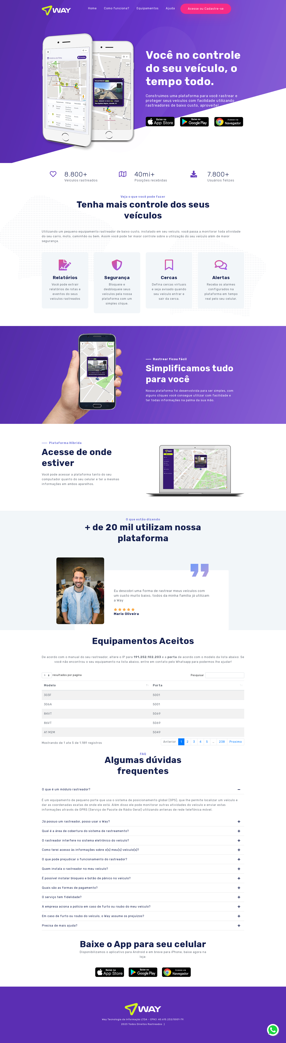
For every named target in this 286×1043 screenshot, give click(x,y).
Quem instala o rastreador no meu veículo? (75, 869)
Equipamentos (148, 8)
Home (92, 8)
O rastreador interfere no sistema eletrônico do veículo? (85, 840)
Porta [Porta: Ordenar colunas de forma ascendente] (158, 685)
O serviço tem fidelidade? (62, 897)
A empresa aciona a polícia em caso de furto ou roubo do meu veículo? (96, 906)
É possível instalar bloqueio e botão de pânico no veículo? (86, 878)
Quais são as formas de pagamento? (70, 887)
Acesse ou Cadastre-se (206, 8)
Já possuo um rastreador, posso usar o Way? (76, 821)
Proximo (235, 741)
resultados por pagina (62, 675)
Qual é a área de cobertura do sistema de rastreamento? (85, 831)
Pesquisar (217, 675)
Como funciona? (116, 8)
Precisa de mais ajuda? (60, 925)
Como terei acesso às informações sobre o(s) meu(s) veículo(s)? (90, 850)
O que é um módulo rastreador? (66, 789)
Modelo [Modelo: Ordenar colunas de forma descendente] (50, 685)
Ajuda (170, 8)
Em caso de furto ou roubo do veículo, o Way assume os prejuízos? (93, 916)
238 (222, 741)
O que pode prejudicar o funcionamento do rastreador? (84, 859)
